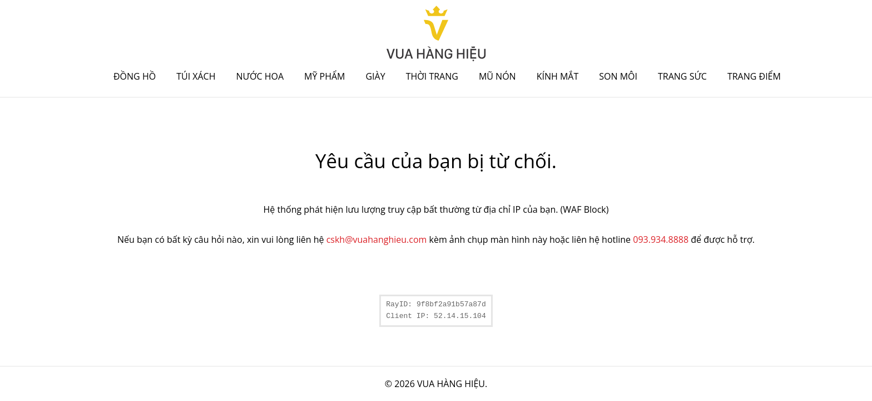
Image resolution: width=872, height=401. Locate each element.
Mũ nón (497, 76)
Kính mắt (558, 76)
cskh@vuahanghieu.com (376, 239)
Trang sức (682, 76)
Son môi (618, 76)
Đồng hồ (134, 76)
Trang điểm (754, 76)
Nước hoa (260, 76)
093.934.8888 (660, 239)
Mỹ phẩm (324, 76)
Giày (375, 76)
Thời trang (432, 76)
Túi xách (195, 76)
